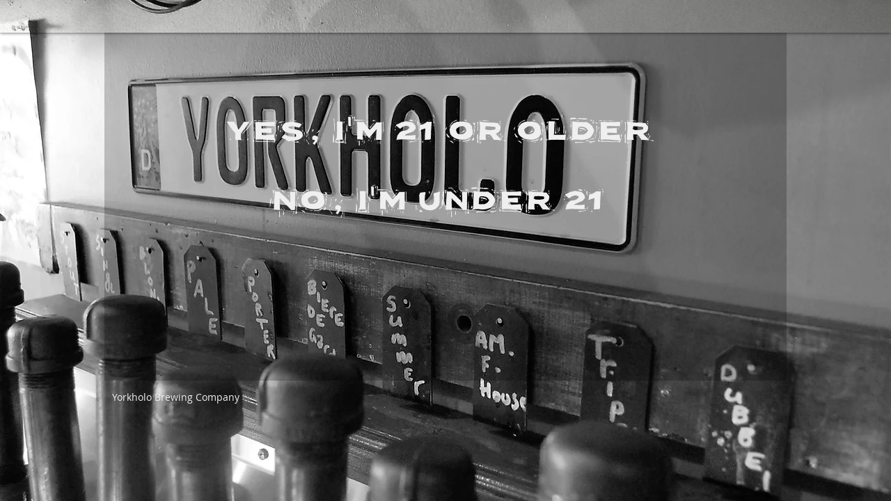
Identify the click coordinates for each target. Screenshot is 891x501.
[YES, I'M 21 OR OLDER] (438, 124)
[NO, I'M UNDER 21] (437, 194)
